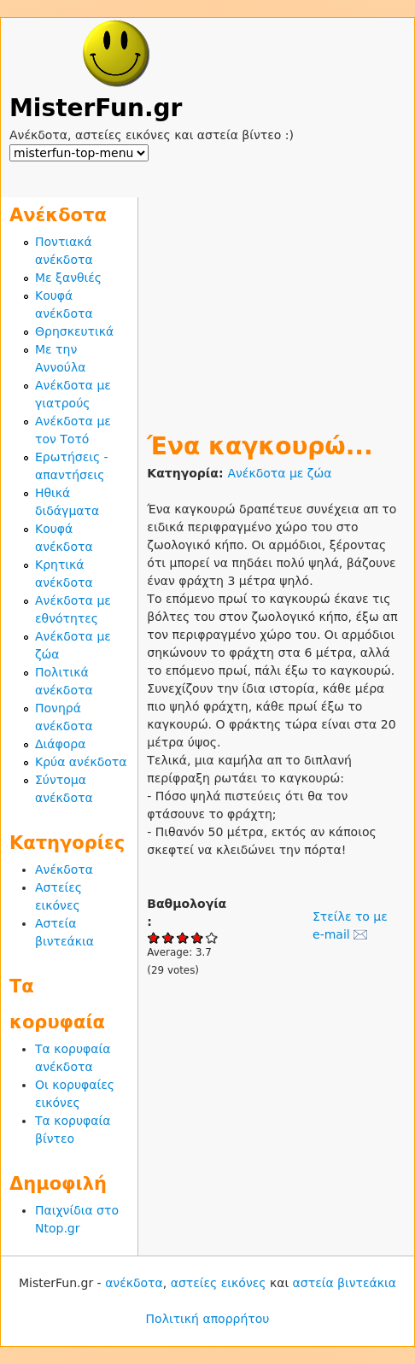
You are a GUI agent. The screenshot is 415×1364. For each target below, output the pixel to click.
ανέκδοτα (134, 1283)
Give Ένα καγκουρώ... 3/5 (183, 937)
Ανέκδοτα (64, 869)
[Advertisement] (276, 304)
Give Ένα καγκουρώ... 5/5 (212, 937)
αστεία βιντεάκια (344, 1283)
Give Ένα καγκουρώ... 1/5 (154, 937)
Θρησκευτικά (74, 331)
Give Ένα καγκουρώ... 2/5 (168, 937)
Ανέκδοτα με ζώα (279, 473)
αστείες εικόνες (218, 1283)
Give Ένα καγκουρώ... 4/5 (197, 937)
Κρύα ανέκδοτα (81, 762)
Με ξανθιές (68, 277)
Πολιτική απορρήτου (208, 1319)
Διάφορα (60, 744)
